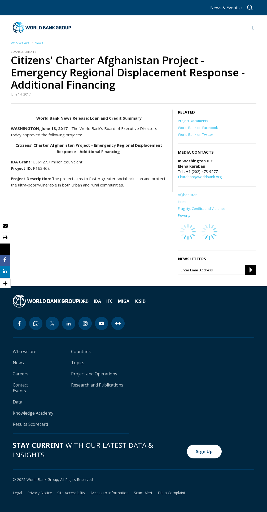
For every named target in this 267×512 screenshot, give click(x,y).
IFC (109, 301)
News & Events (226, 8)
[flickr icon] (118, 323)
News (39, 43)
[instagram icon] (85, 323)
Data (17, 402)
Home (182, 201)
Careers (20, 374)
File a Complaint (171, 493)
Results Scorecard (30, 424)
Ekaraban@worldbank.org (200, 176)
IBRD (84, 301)
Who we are (24, 351)
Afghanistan (188, 194)
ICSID (140, 301)
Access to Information (109, 493)
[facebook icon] (19, 323)
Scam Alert (143, 493)
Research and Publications (97, 385)
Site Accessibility (71, 493)
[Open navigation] (253, 27)
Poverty (184, 215)
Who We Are (20, 43)
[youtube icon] (101, 323)
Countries (81, 351)
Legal (17, 493)
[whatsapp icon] (35, 323)
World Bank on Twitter (195, 134)
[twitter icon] (52, 323)
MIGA (123, 301)
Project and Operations (94, 374)
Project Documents (193, 120)
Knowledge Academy (33, 413)
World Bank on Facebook (198, 127)
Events (19, 391)
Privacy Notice (39, 493)
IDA (97, 301)
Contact (20, 385)
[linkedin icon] (68, 323)
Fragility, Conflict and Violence (201, 208)
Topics (77, 363)
